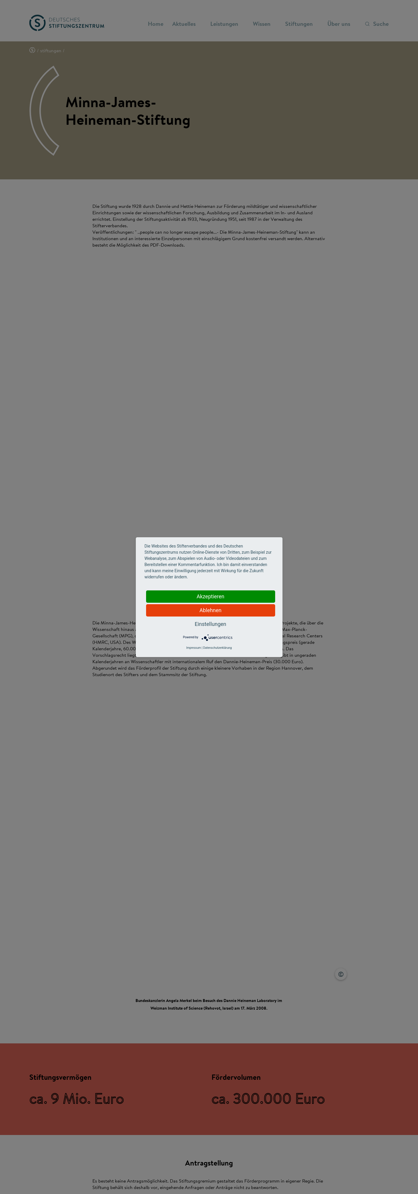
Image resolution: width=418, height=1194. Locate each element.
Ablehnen (210, 610)
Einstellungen (210, 624)
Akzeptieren (210, 596)
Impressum (193, 647)
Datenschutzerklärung (217, 647)
